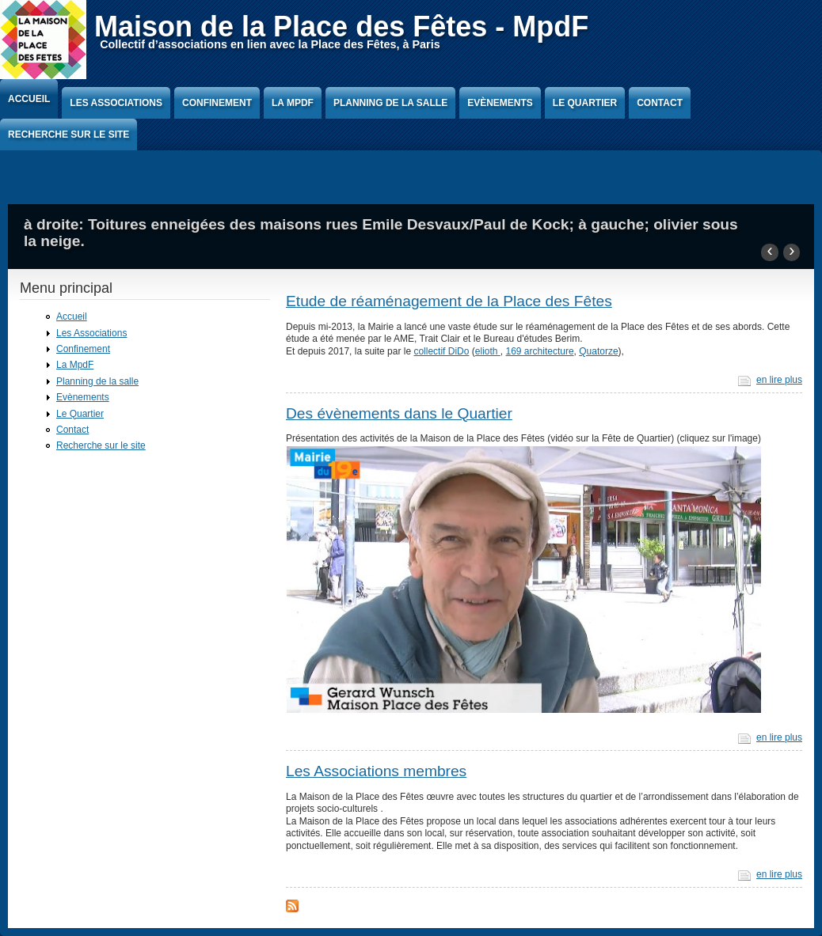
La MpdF (293, 102)
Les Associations (116, 102)
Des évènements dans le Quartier (399, 413)
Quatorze (598, 351)
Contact (660, 102)
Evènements (500, 102)
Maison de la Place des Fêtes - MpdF (341, 26)
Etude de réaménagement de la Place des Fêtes (449, 301)
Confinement (217, 102)
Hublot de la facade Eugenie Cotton (152, 241)
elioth (487, 351)
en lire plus (779, 379)
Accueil (29, 98)
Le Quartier (585, 102)
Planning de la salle (390, 102)
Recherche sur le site (68, 134)
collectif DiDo (441, 351)
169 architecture (540, 351)
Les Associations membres (376, 771)
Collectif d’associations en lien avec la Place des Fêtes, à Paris (270, 44)
